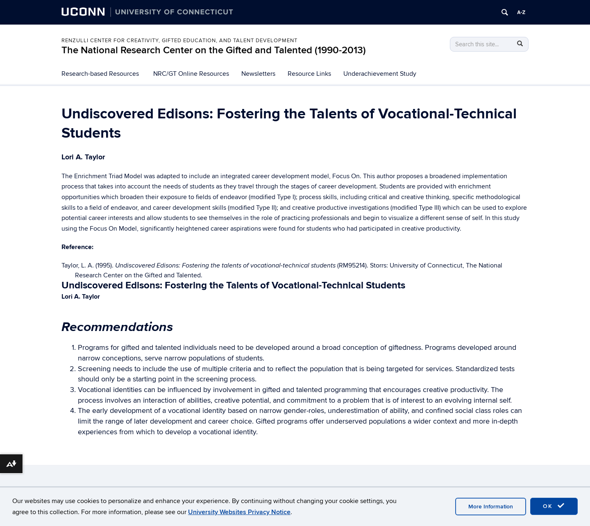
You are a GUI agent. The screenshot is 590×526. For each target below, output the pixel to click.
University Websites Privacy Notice (239, 512)
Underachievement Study (379, 74)
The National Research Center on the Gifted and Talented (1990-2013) (213, 50)
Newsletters (258, 74)
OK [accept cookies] (554, 506)
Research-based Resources (100, 74)
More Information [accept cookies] (490, 506)
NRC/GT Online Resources (191, 74)
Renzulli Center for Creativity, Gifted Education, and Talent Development (179, 40)
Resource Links (309, 74)
